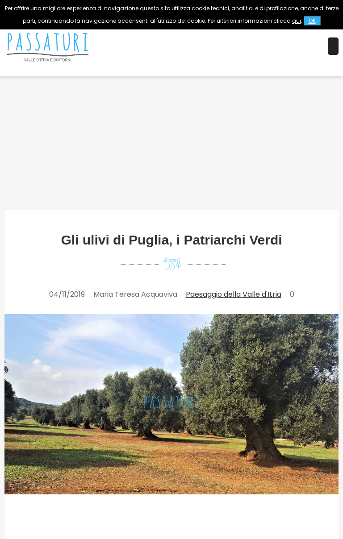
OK (312, 21)
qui (296, 21)
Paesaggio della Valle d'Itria (233, 294)
